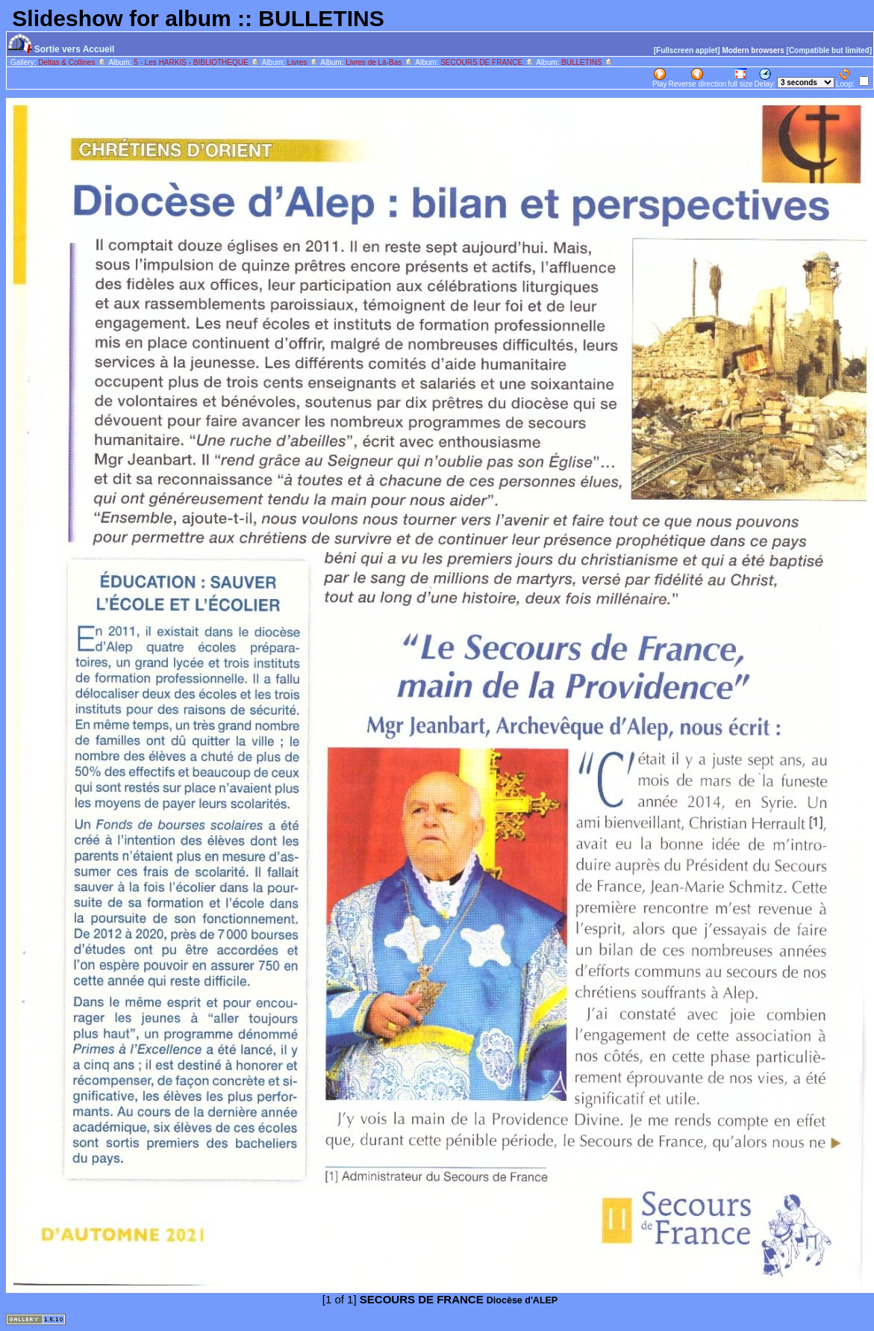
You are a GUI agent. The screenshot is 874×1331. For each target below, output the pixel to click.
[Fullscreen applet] (687, 50)
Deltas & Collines (72, 62)
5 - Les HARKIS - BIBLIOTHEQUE (197, 62)
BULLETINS (587, 62)
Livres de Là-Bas (379, 62)
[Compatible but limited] (829, 50)
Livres (303, 62)
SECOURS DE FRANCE (487, 62)
